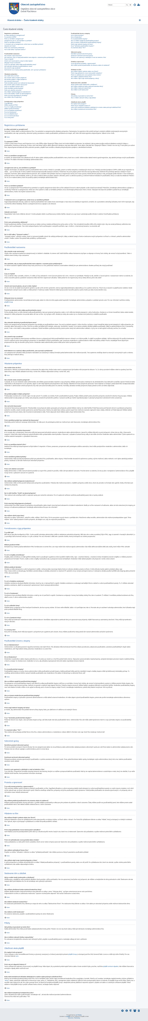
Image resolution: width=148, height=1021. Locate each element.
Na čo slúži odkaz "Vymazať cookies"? (15, 49)
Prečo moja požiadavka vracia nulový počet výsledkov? (86, 73)
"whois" (6, 980)
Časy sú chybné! (8, 59)
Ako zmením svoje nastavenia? (13, 55)
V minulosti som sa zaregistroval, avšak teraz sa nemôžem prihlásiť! (23, 44)
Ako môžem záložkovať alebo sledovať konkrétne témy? (87, 86)
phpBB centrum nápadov (111, 966)
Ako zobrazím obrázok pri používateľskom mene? (18, 66)
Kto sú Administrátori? (77, 35)
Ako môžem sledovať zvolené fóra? (81, 88)
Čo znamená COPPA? (10, 37)
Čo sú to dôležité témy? (11, 114)
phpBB (67, 1016)
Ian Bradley (79, 1015)
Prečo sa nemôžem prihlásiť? (12, 42)
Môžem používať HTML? (11, 105)
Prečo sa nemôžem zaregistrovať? (14, 39)
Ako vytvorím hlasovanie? (11, 81)
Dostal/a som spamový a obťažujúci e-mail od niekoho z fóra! (88, 57)
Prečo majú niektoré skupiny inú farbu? (82, 44)
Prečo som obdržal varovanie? (13, 90)
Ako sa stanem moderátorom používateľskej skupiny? (86, 42)
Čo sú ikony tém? (9, 117)
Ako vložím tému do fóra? (11, 76)
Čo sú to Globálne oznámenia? (13, 110)
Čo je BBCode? (8, 103)
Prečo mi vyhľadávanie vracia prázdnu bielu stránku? (86, 75)
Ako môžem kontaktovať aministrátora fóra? (83, 109)
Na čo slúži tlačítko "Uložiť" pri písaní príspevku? (17, 93)
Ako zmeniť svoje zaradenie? (12, 68)
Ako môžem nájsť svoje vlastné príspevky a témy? (85, 78)
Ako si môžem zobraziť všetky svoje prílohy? (83, 98)
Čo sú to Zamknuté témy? (11, 116)
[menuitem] (134, 5)
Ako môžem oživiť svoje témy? (13, 97)
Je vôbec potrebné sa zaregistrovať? (14, 35)
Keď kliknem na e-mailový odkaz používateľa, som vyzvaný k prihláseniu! (25, 70)
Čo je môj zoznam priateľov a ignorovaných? (83, 63)
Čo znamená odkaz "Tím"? (78, 47)
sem (17, 956)
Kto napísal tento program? (78, 104)
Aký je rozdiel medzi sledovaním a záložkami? (84, 84)
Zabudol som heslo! (10, 46)
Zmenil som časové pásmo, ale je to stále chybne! (18, 61)
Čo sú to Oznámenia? (10, 112)
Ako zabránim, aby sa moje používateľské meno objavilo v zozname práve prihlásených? (29, 57)
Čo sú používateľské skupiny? (79, 39)
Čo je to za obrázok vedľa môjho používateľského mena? (20, 64)
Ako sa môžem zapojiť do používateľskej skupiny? (85, 40)
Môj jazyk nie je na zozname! (12, 62)
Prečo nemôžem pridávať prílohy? (13, 88)
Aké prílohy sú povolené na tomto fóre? (82, 96)
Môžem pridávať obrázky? (11, 108)
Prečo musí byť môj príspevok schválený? (15, 95)
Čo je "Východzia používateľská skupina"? (82, 46)
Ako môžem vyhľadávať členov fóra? (81, 76)
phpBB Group (8, 302)
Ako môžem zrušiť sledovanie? (79, 90)
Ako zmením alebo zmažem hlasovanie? (15, 85)
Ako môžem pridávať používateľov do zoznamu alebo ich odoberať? (90, 65)
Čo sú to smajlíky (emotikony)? (13, 107)
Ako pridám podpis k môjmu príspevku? (15, 79)
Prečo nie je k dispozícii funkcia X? (80, 105)
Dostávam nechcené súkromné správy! (82, 55)
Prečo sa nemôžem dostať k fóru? (13, 86)
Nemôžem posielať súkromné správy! (81, 54)
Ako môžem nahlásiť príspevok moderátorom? (17, 92)
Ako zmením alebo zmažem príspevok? (15, 77)
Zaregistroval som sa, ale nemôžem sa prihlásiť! (18, 40)
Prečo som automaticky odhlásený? (14, 47)
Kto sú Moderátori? (76, 37)
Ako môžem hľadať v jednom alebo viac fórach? (84, 71)
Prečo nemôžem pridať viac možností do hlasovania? (19, 83)
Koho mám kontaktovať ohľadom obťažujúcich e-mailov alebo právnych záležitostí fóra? (96, 107)
